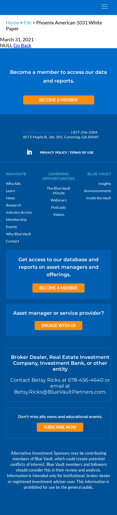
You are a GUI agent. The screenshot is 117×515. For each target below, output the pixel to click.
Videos (58, 214)
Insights (104, 183)
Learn (10, 190)
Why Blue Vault (18, 234)
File (28, 22)
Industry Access (19, 212)
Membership (16, 219)
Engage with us (58, 325)
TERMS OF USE (82, 152)
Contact (12, 241)
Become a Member (58, 99)
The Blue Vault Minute (58, 190)
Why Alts (13, 183)
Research (13, 205)
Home (12, 22)
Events (11, 226)
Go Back (22, 45)
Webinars (58, 200)
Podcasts (58, 207)
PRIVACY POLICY (53, 152)
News (10, 198)
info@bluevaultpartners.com (47, 132)
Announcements (97, 190)
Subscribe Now (60, 427)
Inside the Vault (98, 198)
